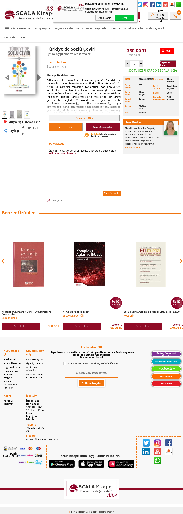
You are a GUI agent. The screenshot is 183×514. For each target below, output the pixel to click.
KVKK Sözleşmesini (78, 363)
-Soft (72, 511)
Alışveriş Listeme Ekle (22, 121)
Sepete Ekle (165, 63)
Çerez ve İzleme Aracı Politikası (34, 376)
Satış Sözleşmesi (35, 359)
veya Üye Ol (160, 19)
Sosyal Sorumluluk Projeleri (10, 384)
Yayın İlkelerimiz (13, 363)
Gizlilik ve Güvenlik (31, 369)
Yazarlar (116, 28)
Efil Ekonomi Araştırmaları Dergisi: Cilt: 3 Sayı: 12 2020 (152, 312)
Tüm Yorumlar (112, 193)
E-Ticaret (80, 511)
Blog (23, 37)
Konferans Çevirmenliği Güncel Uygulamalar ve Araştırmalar (26, 313)
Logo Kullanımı (12, 367)
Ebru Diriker (9, 317)
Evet (124, 17)
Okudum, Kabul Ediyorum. (91, 363)
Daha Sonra (105, 17)
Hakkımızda (10, 359)
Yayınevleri (101, 28)
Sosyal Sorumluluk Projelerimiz (166, 369)
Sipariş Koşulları (35, 363)
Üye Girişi (161, 13)
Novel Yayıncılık (133, 28)
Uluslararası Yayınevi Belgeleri (11, 374)
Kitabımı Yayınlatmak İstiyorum (166, 354)
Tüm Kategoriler (17, 28)
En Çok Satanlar (63, 28)
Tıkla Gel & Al (166, 376)
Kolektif (129, 315)
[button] (180, 261)
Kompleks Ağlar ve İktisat (76, 312)
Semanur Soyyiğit (73, 315)
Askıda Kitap (10, 37)
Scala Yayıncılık (155, 28)
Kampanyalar (43, 28)
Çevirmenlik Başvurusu (166, 361)
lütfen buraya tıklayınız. (63, 153)
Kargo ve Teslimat (8, 402)
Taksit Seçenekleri (103, 127)
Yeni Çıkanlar (84, 28)
